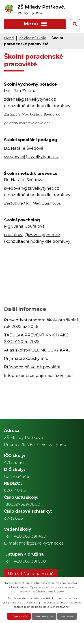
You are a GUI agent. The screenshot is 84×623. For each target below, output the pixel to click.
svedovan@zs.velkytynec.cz (31, 156)
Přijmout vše (19, 616)
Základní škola (32, 38)
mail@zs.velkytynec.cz (41, 543)
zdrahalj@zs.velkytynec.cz (30, 99)
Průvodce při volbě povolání (32, 367)
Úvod (9, 38)
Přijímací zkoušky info (26, 358)
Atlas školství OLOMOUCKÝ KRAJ (37, 350)
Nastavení (67, 616)
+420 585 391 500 (29, 561)
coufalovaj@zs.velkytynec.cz (32, 234)
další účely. (57, 591)
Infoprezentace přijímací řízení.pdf (38, 375)
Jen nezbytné (44, 616)
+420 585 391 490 (29, 536)
